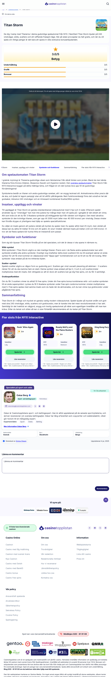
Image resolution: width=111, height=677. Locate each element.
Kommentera (102, 489)
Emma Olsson (21, 441)
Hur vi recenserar (48, 563)
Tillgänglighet (83, 549)
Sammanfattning (93, 167)
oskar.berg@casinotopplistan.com (19, 406)
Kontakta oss (47, 578)
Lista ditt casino (84, 554)
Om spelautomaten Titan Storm (18, 167)
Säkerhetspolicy (13, 605)
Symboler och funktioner (72, 167)
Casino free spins (13, 578)
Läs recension (20, 359)
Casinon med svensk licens (18, 554)
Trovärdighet (47, 549)
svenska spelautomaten (81, 183)
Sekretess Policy (13, 610)
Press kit (80, 559)
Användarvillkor (13, 601)
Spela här (19, 352)
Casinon (9, 544)
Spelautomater (13, 9)
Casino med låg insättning (17, 549)
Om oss (44, 544)
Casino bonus (12, 573)
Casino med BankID (14, 568)
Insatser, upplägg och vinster (46, 167)
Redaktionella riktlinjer (51, 559)
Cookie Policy (12, 615)
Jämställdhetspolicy (50, 568)
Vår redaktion (47, 554)
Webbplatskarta (84, 544)
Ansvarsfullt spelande (15, 596)
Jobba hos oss (47, 573)
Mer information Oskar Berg (16, 426)
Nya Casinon (11, 559)
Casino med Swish (14, 563)
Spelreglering (12, 620)
